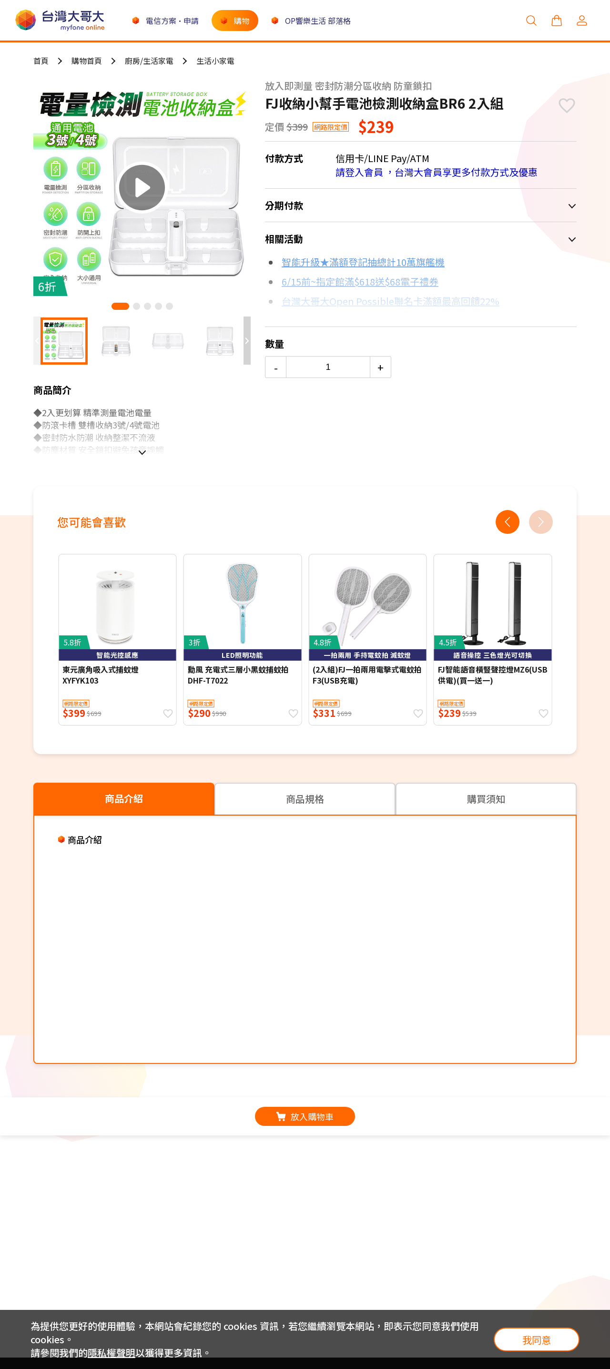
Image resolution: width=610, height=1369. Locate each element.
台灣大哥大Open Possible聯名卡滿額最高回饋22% (390, 301)
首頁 (41, 60)
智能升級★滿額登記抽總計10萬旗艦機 (363, 262)
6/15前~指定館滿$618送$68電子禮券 (360, 281)
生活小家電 (215, 60)
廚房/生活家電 (149, 60)
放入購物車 (305, 1116)
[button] (120, 306)
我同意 (536, 1340)
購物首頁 (86, 60)
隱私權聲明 (111, 1352)
